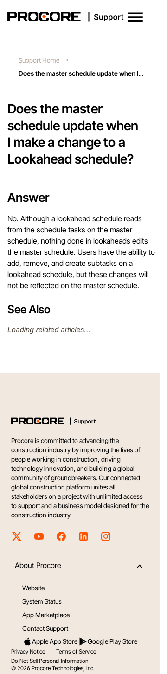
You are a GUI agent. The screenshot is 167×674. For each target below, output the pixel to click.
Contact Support (45, 628)
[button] (135, 17)
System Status (42, 601)
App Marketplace (46, 615)
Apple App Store (50, 641)
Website (33, 588)
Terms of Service (76, 651)
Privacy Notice (28, 651)
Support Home (39, 60)
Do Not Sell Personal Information (49, 660)
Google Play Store (107, 641)
